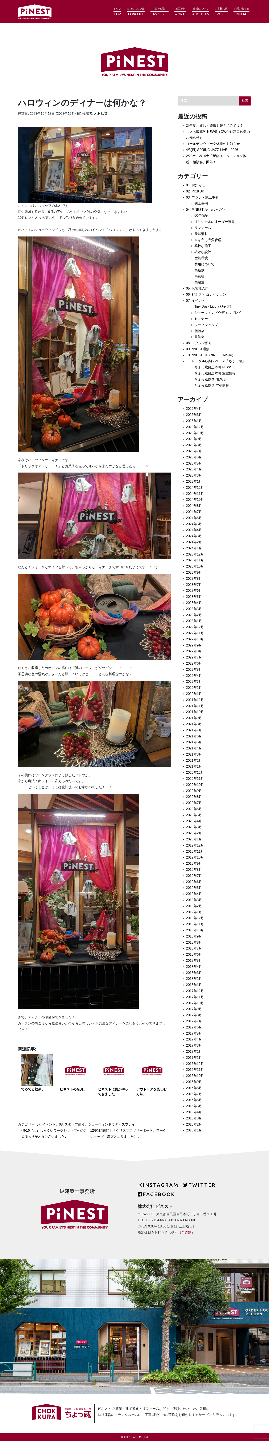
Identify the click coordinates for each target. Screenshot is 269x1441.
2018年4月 (194, 966)
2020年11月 (195, 778)
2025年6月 (194, 457)
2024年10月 (195, 499)
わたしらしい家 (136, 12)
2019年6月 (194, 882)
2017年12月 (195, 991)
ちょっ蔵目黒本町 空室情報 (215, 373)
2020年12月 (195, 772)
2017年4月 (194, 1039)
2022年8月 (194, 651)
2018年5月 (194, 960)
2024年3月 (194, 536)
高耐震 (199, 282)
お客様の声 (221, 12)
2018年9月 (194, 936)
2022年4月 (194, 675)
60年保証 (201, 215)
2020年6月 (194, 809)
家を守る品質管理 (207, 240)
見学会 (199, 337)
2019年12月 (195, 845)
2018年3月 (194, 973)
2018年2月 (194, 978)
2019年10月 (195, 857)
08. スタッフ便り (72, 1124)
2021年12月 (195, 700)
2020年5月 (194, 815)
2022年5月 (194, 669)
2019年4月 (194, 894)
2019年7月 (194, 875)
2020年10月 (195, 785)
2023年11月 (195, 560)
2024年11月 (195, 493)
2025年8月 (194, 445)
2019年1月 (194, 912)
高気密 (199, 276)
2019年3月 (194, 900)
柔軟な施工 (202, 246)
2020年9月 (194, 791)
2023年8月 (194, 578)
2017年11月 (195, 997)
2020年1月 (194, 839)
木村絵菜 (100, 113)
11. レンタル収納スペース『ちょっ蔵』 (215, 361)
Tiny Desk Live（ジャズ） (213, 306)
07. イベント (46, 1124)
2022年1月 (194, 694)
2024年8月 (194, 505)
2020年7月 (194, 803)
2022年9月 (194, 645)
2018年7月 (194, 948)
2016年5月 (194, 1106)
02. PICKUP (195, 191)
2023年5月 (194, 596)
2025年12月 (195, 427)
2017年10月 (195, 1003)
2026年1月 (194, 421)
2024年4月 (194, 530)
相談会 (199, 331)
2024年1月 (194, 548)
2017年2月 (194, 1051)
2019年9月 (194, 863)
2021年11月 (195, 706)
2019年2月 (194, 906)
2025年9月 (194, 439)
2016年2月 (194, 1124)
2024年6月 (194, 518)
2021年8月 (194, 724)
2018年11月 (195, 924)
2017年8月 (194, 1015)
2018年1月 (194, 985)
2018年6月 (194, 954)
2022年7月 (194, 657)
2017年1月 (194, 1057)
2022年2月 (194, 687)
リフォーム (202, 228)
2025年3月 (194, 475)
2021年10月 (195, 712)
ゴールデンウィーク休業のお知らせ (213, 144)
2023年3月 (194, 609)
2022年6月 (194, 663)
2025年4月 (194, 469)
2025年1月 (194, 481)
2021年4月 (194, 748)
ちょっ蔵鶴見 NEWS (209, 379)
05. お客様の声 (197, 288)
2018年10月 (195, 930)
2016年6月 (194, 1100)
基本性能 (159, 12)
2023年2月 (194, 615)
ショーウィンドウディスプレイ (111, 1124)
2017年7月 (194, 1021)
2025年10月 (195, 433)
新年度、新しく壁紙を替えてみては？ (214, 125)
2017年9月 (194, 1009)
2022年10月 (195, 639)
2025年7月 (194, 451)
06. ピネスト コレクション (206, 294)
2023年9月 (194, 572)
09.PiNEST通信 (197, 349)
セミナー (201, 319)
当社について (200, 12)
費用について (204, 264)
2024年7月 (194, 512)
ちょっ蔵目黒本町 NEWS (213, 367)
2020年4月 (194, 821)
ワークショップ (206, 325)
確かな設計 (202, 252)
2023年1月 (194, 621)
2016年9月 (194, 1082)
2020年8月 (194, 797)
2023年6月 (194, 590)
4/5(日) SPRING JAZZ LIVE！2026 (212, 150)
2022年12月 (195, 627)
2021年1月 (194, 766)
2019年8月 (194, 869)
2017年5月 (194, 1033)
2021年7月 (194, 730)
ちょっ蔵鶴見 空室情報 (211, 385)
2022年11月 (195, 633)
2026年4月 (194, 408)
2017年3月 (194, 1045)
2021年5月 (194, 742)
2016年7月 (194, 1094)
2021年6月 (194, 736)
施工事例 (180, 12)
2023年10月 (195, 566)
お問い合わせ (241, 12)
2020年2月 (194, 833)
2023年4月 (194, 603)
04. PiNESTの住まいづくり (206, 209)
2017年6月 (194, 1027)
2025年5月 (194, 463)
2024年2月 (194, 542)
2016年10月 (195, 1076)
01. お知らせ (195, 185)
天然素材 (201, 234)
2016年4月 (194, 1112)
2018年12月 (195, 918)
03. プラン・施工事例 (202, 197)
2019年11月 (195, 851)
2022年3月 (194, 681)
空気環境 (201, 258)
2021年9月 (194, 718)
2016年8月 (194, 1088)
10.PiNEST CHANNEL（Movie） (210, 355)
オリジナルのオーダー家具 (214, 221)
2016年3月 (194, 1118)
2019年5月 (194, 887)
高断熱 (199, 270)
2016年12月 (195, 1064)
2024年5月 (194, 524)
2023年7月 (194, 584)
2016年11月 (195, 1069)
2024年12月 (195, 487)
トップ (117, 12)
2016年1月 (194, 1130)
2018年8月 (194, 942)
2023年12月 (195, 554)
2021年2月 (194, 760)
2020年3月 (194, 827)
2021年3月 (194, 754)
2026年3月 (194, 415)
